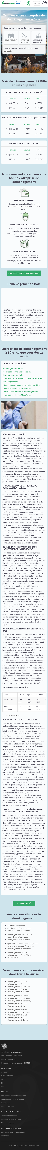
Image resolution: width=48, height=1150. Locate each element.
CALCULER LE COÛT (24, 903)
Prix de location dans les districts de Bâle (21, 385)
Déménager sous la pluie (17, 952)
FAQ (2, 1079)
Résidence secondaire (16, 925)
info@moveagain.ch (8, 1059)
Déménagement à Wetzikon (18, 1012)
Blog (2, 1083)
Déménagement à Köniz (17, 1015)
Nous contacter (7, 1076)
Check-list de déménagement (19, 928)
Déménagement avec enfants (19, 949)
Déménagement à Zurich (17, 981)
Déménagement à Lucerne (18, 992)
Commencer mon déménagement (24, 273)
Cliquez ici (7, 51)
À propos (4, 1072)
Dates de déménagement (17, 937)
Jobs (2, 1086)
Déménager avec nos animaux (19, 934)
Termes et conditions (9, 1116)
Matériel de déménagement (18, 931)
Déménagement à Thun (17, 1003)
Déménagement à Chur (16, 1017)
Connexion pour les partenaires (13, 1132)
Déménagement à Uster (17, 1010)
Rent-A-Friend (6, 1103)
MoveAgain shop (7, 1106)
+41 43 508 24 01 (16, 1052)
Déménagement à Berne (17, 989)
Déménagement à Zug (16, 984)
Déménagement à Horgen (17, 1020)
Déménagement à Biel (16, 1006)
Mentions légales (7, 1123)
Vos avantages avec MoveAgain (16, 388)
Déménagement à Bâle (12, 368)
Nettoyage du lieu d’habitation (12, 1099)
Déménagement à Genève (18, 995)
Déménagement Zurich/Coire (19, 955)
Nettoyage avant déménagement (20, 946)
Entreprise (5, 1136)
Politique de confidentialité (11, 1119)
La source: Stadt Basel (11, 715)
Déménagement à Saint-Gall (18, 986)
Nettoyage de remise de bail (18, 940)
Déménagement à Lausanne (18, 998)
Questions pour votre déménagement (22, 943)
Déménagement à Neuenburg (19, 1001)
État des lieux (12, 957)
